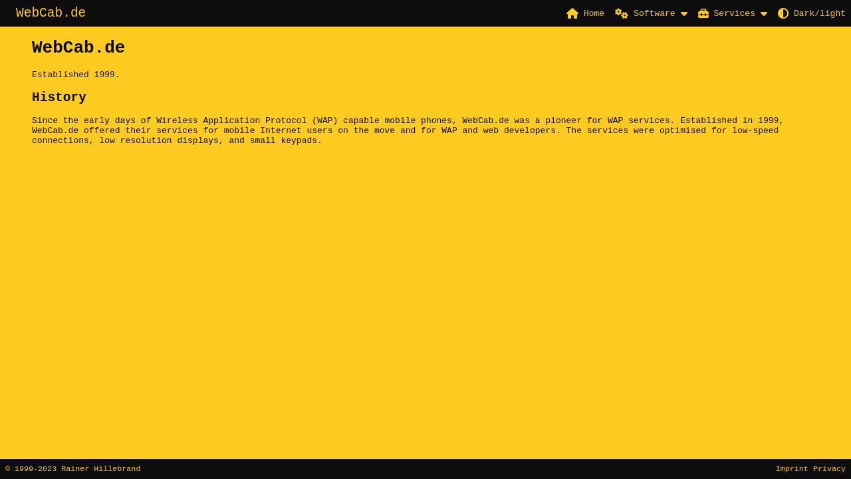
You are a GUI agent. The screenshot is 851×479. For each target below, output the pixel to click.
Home (585, 13)
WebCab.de (51, 14)
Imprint (792, 468)
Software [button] (645, 13)
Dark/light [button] (812, 13)
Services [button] (726, 13)
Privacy (829, 468)
